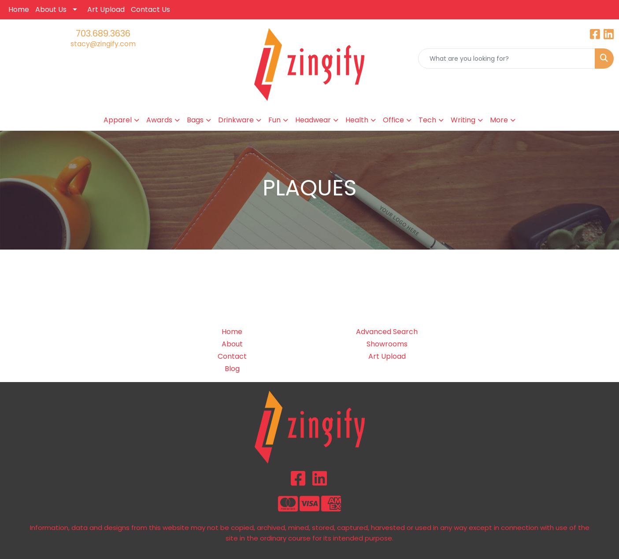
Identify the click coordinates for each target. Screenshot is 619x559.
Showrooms (387, 344)
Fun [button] (274, 120)
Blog (232, 369)
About (232, 344)
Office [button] (393, 120)
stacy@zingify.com (103, 44)
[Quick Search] (506, 58)
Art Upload (106, 9)
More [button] (499, 120)
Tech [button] (427, 120)
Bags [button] (195, 120)
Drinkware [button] (236, 120)
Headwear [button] (313, 120)
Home (18, 9)
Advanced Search (387, 332)
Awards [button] (159, 120)
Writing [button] (463, 120)
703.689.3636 (103, 33)
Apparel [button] (118, 120)
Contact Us (150, 9)
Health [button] (356, 120)
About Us (51, 9)
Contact (232, 356)
